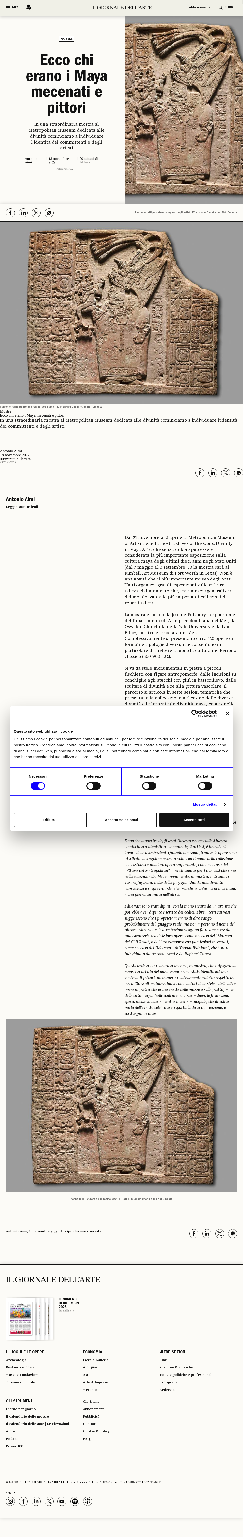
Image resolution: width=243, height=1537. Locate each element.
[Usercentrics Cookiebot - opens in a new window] (195, 713)
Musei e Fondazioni (24, 1380)
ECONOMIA (92, 1353)
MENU (16, 7)
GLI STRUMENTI (20, 1411)
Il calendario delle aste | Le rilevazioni (43, 1438)
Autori (12, 1447)
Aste (87, 1380)
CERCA (229, 7)
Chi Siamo (92, 1411)
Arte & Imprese (98, 1389)
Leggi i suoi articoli (22, 507)
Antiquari (92, 1371)
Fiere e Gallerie (97, 1362)
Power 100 (16, 1465)
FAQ (87, 1456)
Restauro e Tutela (23, 1371)
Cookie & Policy (98, 1447)
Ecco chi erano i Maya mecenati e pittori (67, 85)
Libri (164, 1362)
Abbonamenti (199, 7)
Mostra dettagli (206, 804)
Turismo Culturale (23, 1389)
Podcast (14, 1456)
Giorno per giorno (24, 1420)
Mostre (67, 38)
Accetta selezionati (121, 820)
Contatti (91, 1438)
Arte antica (65, 169)
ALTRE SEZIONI (173, 1353)
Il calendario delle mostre (31, 1429)
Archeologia (18, 1362)
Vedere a (168, 1398)
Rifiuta (49, 820)
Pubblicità (92, 1429)
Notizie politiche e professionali (190, 1380)
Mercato (91, 1398)
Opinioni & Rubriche (180, 1371)
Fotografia (170, 1389)
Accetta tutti (194, 820)
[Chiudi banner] (227, 713)
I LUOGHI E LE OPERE (25, 1353)
